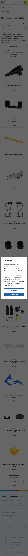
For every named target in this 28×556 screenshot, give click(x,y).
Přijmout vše (14, 294)
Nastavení (14, 290)
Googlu (19, 275)
